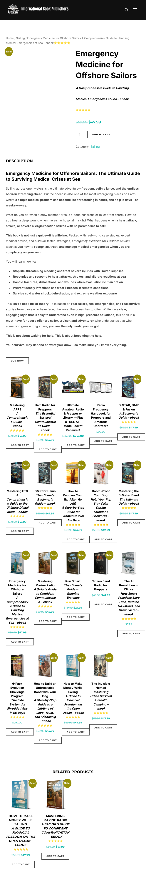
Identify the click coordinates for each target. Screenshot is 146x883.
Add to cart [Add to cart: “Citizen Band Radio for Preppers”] (103, 608)
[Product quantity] (81, 138)
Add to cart (101, 138)
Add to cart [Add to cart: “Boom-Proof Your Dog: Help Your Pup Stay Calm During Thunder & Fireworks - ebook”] (103, 543)
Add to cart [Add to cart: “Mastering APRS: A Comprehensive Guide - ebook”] (20, 449)
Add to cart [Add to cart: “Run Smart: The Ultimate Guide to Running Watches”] (76, 620)
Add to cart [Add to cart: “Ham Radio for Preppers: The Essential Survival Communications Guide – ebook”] (48, 453)
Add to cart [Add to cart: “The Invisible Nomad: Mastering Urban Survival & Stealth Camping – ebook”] (103, 731)
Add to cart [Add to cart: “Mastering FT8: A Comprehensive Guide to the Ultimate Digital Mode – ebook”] (20, 535)
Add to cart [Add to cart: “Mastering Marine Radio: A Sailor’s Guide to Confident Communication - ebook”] (48, 625)
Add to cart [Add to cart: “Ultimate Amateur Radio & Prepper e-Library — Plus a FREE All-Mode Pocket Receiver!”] (76, 449)
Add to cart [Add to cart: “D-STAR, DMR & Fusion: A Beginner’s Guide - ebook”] (131, 440)
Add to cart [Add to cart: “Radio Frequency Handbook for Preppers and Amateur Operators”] (103, 444)
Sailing (20, 42)
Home (10, 42)
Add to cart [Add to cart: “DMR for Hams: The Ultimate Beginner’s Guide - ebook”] (48, 526)
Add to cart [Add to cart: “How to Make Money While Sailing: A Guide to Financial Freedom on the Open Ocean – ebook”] (76, 735)
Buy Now (17, 364)
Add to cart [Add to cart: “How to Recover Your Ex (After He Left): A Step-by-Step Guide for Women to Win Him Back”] (76, 543)
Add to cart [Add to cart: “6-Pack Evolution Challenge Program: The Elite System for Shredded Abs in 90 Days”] (20, 735)
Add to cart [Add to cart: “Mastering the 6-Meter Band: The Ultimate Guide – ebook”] (131, 526)
